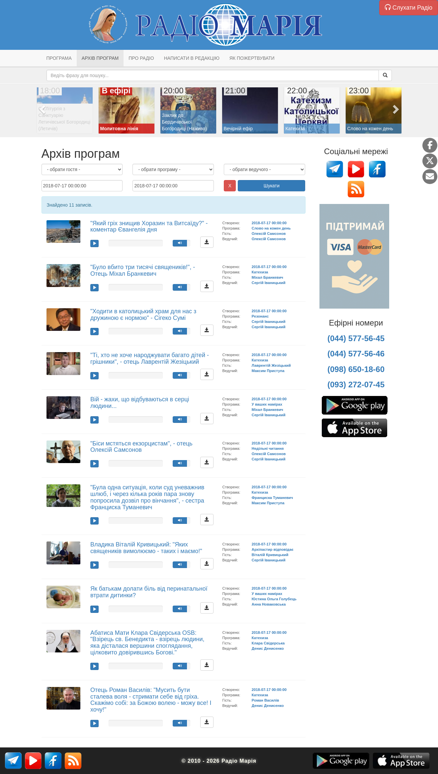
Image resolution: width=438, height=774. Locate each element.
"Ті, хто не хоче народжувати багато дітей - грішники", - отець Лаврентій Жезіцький (149, 358)
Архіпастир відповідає (273, 549)
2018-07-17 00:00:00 (269, 223)
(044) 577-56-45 (356, 338)
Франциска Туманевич (272, 498)
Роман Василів (265, 700)
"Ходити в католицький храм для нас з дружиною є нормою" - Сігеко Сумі (143, 314)
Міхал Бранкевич (267, 277)
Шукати (272, 185)
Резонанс (260, 316)
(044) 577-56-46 (356, 353)
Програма (59, 58)
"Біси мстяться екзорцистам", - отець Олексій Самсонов (141, 446)
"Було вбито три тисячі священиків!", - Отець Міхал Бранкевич (142, 270)
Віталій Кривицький (270, 555)
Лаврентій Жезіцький (271, 365)
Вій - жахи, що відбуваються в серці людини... (139, 402)
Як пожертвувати (252, 58)
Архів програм (100, 58)
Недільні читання (268, 448)
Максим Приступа (268, 371)
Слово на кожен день (271, 228)
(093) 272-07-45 (356, 384)
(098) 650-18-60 (356, 369)
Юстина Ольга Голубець (274, 599)
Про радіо (141, 58)
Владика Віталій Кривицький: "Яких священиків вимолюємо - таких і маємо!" (146, 547)
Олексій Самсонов (269, 234)
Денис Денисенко (268, 648)
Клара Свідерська (268, 643)
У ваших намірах (267, 404)
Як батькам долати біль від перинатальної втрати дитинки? (149, 592)
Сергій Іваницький (269, 283)
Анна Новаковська (269, 604)
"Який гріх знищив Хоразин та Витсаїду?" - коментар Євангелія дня (149, 226)
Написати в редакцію (191, 58)
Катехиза (260, 272)
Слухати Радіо (408, 7)
